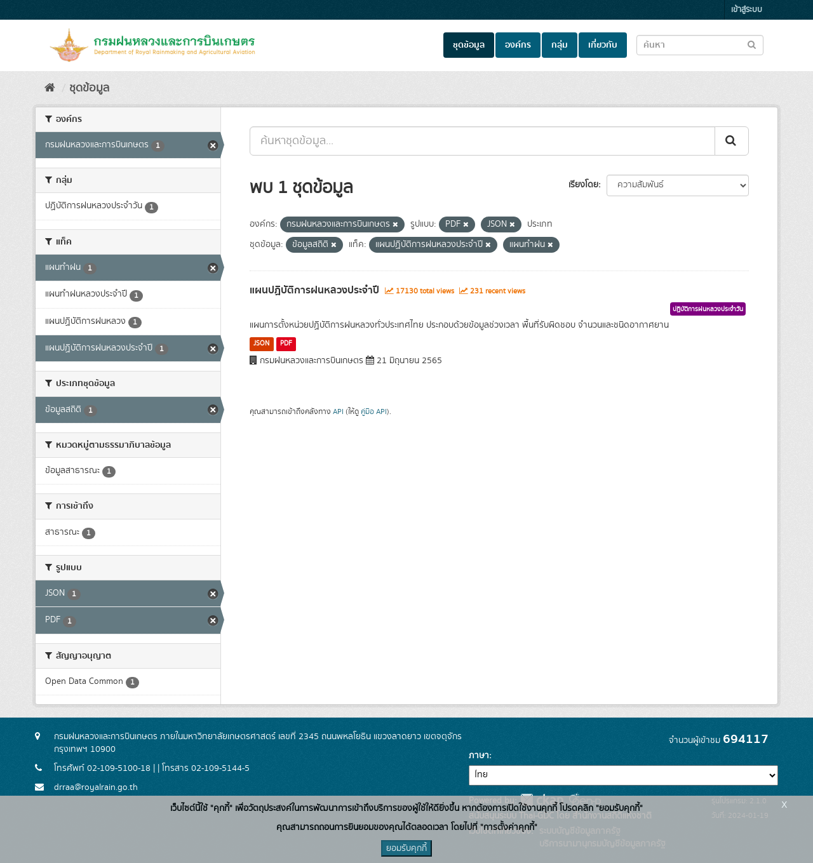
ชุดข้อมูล (469, 45)
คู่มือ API (374, 411)
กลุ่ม (559, 45)
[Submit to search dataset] (751, 44)
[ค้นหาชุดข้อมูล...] (482, 141)
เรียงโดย (583, 184)
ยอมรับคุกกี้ (406, 848)
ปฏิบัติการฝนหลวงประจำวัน (708, 309)
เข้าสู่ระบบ (746, 10)
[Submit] (732, 141)
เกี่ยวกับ (602, 45)
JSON (261, 343)
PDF (286, 343)
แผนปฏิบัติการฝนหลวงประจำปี (314, 290)
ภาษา (479, 755)
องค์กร (518, 45)
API (338, 411)
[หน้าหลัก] (49, 88)
